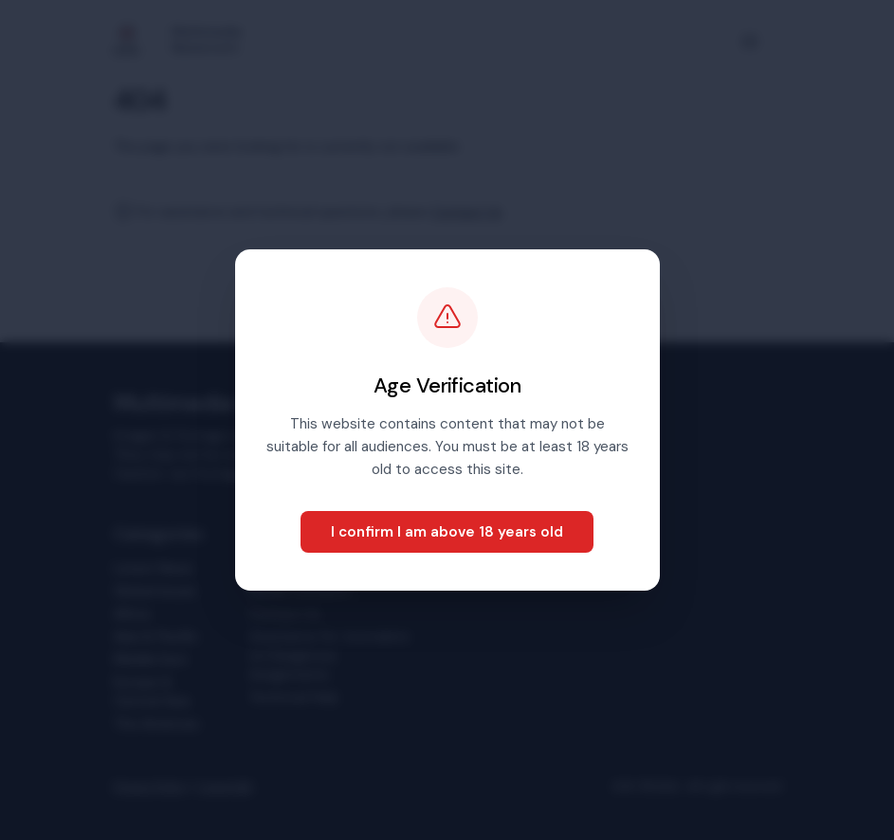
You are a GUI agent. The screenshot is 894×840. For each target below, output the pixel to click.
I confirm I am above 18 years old (447, 531)
